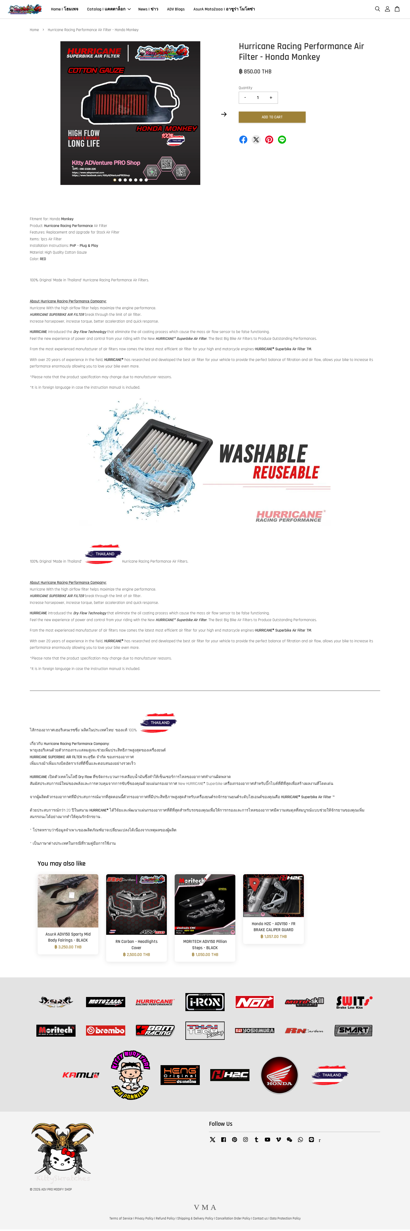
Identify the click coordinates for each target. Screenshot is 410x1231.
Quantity (245, 89)
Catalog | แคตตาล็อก (109, 10)
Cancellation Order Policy (233, 1220)
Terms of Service (121, 1220)
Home (34, 31)
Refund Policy (165, 1220)
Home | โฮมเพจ (64, 10)
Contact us (260, 1220)
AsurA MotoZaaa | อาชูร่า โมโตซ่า (224, 10)
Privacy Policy (144, 1220)
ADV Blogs (176, 10)
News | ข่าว (148, 10)
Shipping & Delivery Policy (195, 1220)
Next (223, 115)
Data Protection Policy (285, 1220)
